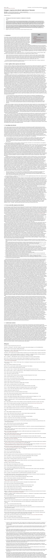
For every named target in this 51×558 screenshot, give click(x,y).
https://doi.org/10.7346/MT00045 (13, 438)
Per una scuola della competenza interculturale (39, 40)
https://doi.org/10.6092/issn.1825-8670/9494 (9, 8)
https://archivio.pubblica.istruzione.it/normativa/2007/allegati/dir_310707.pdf (15, 442)
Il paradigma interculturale (37, 39)
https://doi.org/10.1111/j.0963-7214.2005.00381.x (11, 480)
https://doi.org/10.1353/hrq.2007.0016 (37, 403)
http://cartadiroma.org (41, 213)
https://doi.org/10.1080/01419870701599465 (37, 514)
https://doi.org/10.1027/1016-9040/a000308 (10, 360)
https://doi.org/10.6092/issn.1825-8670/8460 (15, 434)
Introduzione (35, 36)
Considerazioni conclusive (37, 41)
